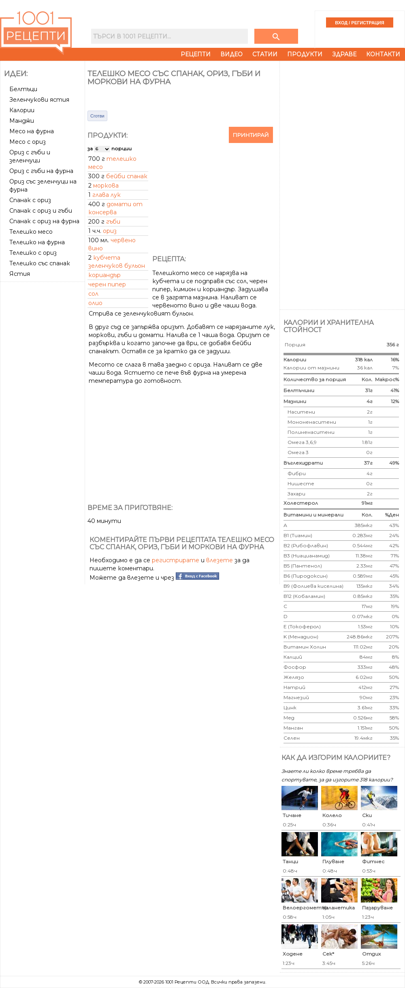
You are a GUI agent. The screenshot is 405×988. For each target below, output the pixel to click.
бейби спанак (126, 176)
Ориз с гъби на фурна (41, 171)
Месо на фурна (31, 131)
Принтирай (251, 135)
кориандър (104, 275)
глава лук (106, 194)
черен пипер (107, 284)
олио (95, 303)
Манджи (21, 120)
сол (93, 293)
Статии (264, 54)
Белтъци (23, 89)
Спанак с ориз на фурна (44, 221)
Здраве (344, 54)
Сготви (97, 115)
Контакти (383, 54)
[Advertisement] (43, 406)
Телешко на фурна (37, 242)
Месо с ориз (27, 141)
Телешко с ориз (33, 252)
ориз (110, 231)
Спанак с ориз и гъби (40, 210)
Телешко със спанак (39, 263)
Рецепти (196, 54)
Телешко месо (31, 231)
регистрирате (175, 560)
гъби (113, 221)
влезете (219, 560)
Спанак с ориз (30, 200)
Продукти (304, 54)
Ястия (19, 273)
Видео (231, 54)
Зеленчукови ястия (39, 99)
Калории (21, 110)
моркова (106, 185)
